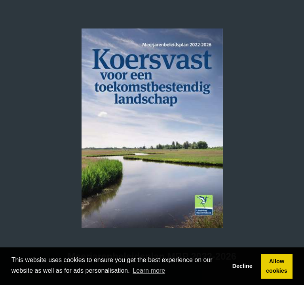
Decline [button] (242, 266)
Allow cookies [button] (276, 266)
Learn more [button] (149, 270)
